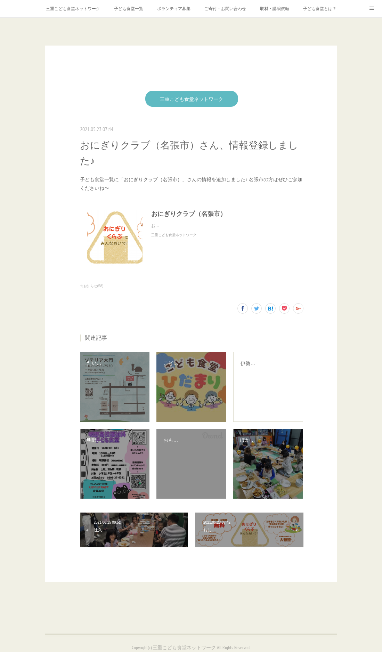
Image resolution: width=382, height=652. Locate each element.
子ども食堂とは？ (319, 8)
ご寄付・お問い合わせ (225, 8)
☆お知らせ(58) (92, 286)
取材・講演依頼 (274, 8)
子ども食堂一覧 (128, 8)
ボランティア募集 (173, 8)
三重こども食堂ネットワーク (73, 8)
